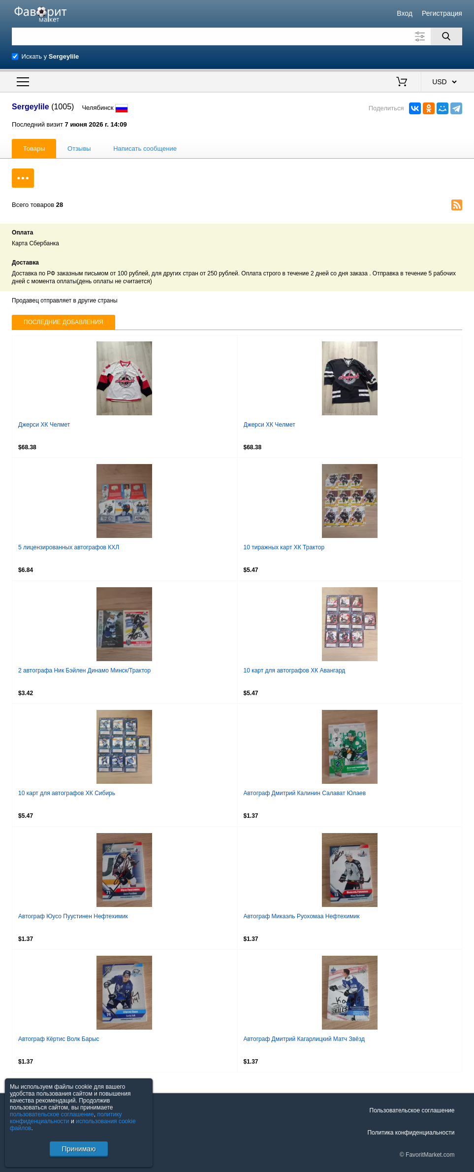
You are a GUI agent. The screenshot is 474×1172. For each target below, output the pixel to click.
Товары (34, 148)
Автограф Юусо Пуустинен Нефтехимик (73, 916)
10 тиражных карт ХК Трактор (284, 547)
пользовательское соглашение (52, 1114)
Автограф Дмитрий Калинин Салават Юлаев (305, 793)
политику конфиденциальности (66, 1118)
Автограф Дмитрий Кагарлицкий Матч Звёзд (304, 1039)
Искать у (50, 56)
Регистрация (442, 13)
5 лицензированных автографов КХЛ (68, 547)
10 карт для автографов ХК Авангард (295, 670)
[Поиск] (446, 36)
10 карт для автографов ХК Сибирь (66, 793)
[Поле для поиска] (237, 36)
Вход (404, 13)
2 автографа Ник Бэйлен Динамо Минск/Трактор (84, 670)
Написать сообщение (145, 148)
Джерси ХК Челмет (44, 424)
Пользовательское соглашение (412, 1110)
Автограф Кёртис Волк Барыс (58, 1039)
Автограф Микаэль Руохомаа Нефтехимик (302, 916)
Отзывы (79, 148)
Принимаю (78, 1149)
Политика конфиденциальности (410, 1132)
